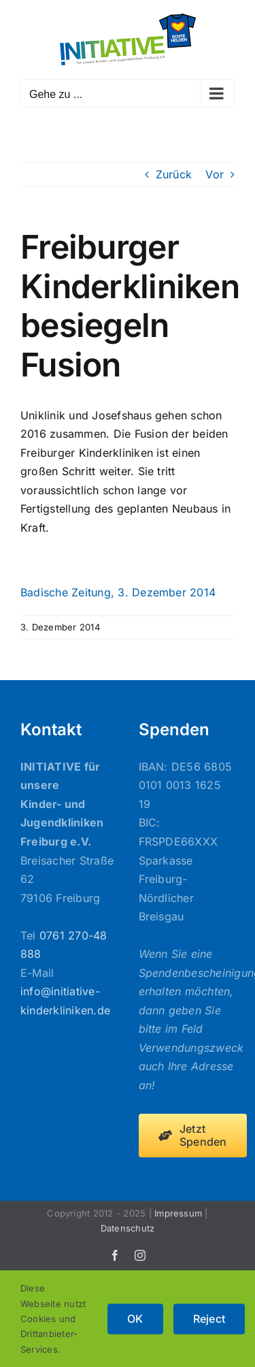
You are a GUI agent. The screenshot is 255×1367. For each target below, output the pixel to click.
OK (135, 1318)
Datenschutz (128, 1228)
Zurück (174, 174)
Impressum (178, 1213)
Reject (209, 1318)
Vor (214, 174)
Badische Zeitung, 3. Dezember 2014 (118, 592)
